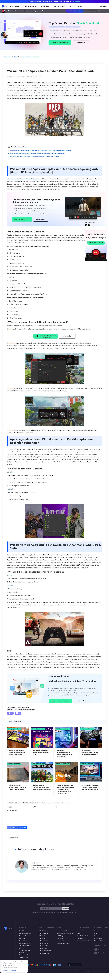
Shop (80, 6)
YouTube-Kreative (99, 941)
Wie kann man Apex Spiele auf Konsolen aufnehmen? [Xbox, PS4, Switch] (35, 156)
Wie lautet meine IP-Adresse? (65, 933)
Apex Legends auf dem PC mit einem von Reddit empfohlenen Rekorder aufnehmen (37, 153)
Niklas (9, 76)
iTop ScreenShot (23, 941)
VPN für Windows (44, 931)
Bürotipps (60, 938)
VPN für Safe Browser (45, 950)
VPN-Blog (60, 936)
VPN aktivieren (81, 938)
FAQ (42, 11)
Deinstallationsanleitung (84, 941)
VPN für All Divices (44, 953)
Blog (15, 57)
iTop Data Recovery (24, 943)
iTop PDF (21, 948)
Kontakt (96, 933)
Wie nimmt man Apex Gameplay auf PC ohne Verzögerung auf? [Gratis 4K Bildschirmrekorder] (41, 150)
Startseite (7, 57)
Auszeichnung (98, 938)
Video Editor (25, 11)
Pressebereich (98, 936)
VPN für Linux (43, 948)
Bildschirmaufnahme (63, 943)
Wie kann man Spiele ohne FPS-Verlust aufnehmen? (25, 179)
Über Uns (97, 931)
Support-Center (81, 931)
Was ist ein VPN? (62, 931)
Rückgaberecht (79, 971)
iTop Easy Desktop (24, 936)
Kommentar (12, 811)
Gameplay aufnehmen (30, 57)
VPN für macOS (43, 933)
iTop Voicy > (77, 1)
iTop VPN (21, 931)
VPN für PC (42, 936)
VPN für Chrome (43, 943)
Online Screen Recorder (25, 955)
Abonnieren (65, 908)
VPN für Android (43, 941)
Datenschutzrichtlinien (90, 971)
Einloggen (103, 6)
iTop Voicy (22, 938)
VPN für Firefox (43, 945)
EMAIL (35, 807)
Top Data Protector (24, 945)
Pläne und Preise (23, 957)
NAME (10, 807)
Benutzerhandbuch (82, 936)
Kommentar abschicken (17, 827)
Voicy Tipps (60, 941)
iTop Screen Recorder (25, 933)
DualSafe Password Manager (24, 951)
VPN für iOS (42, 938)
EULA (100, 971)
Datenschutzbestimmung (10, 967)
